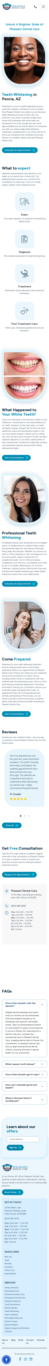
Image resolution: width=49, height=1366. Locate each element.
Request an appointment (20, 874)
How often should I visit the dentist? (20, 1004)
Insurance (9, 1267)
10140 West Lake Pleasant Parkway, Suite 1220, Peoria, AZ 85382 (15, 1210)
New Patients (10, 1274)
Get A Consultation (17, 457)
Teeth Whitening (12, 1311)
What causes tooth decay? (20, 1064)
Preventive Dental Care (15, 1294)
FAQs (20, 1340)
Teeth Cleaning (11, 1314)
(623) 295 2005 (18, 906)
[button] (6, 1359)
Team (7, 1260)
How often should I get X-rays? (22, 1074)
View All (12, 825)
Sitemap (40, 1340)
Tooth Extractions (12, 1304)
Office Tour (10, 1270)
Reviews (8, 1263)
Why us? (8, 1257)
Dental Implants (11, 1325)
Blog (13, 1340)
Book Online (13, 1192)
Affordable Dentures (13, 1318)
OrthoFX (8, 1331)
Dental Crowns (11, 1321)
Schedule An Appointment (20, 150)
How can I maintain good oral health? (21, 1086)
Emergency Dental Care (15, 1298)
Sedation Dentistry (13, 1301)
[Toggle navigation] (43, 6)
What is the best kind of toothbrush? (18, 1099)
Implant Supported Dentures (17, 1328)
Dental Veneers (11, 1308)
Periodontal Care (12, 1291)
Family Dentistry (12, 1288)
